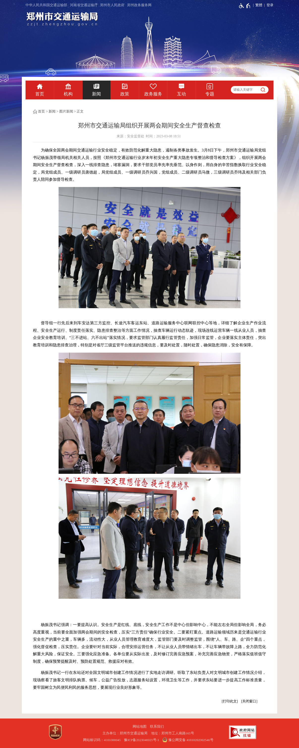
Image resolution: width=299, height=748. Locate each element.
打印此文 (230, 701)
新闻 (96, 93)
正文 (80, 111)
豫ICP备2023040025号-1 (141, 740)
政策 (124, 93)
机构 (68, 93)
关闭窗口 (249, 701)
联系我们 (157, 726)
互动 (181, 93)
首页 (39, 93)
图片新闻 (66, 111)
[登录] (267, 5)
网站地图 (140, 726)
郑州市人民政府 (112, 5)
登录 (270, 5)
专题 (209, 93)
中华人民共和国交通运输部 (46, 5)
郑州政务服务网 (139, 5)
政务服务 (153, 93)
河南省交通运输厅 (84, 5)
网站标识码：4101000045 (102, 740)
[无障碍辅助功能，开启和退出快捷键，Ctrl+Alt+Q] (245, 6)
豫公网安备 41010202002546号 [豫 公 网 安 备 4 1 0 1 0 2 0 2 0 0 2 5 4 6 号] (187, 739)
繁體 (258, 5)
